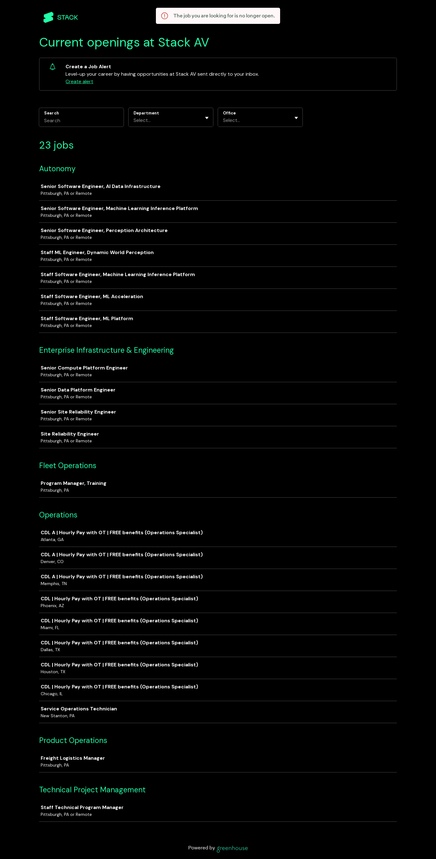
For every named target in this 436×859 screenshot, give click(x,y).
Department (146, 113)
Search (51, 113)
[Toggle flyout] (207, 118)
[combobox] (134, 120)
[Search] (81, 121)
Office (229, 113)
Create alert (79, 81)
